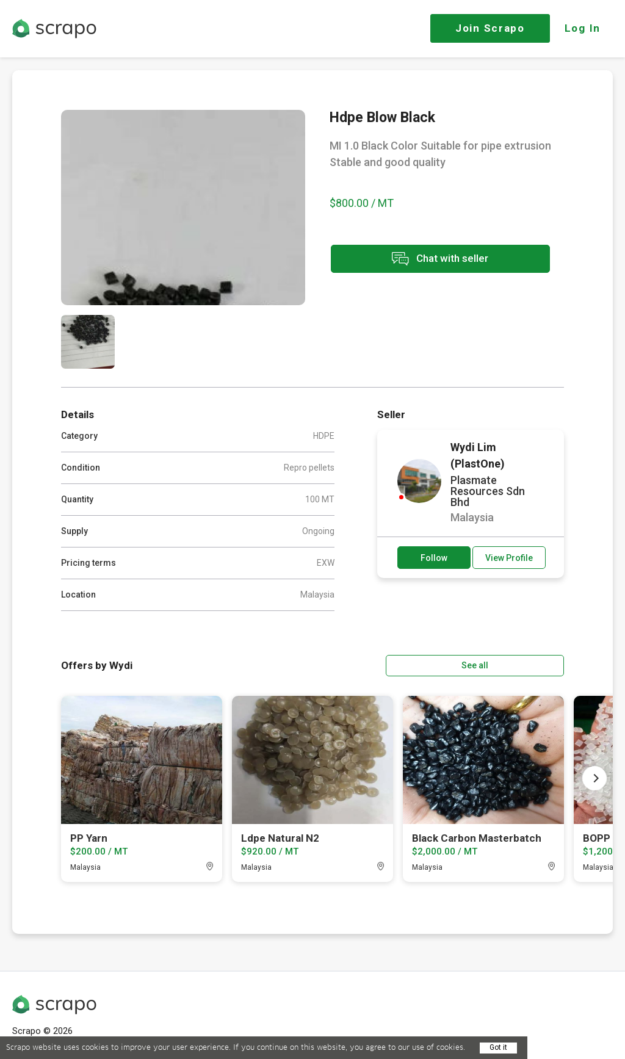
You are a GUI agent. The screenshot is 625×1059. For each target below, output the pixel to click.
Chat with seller (438, 260)
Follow (434, 558)
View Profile (509, 558)
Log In (583, 28)
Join (490, 28)
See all (529, 665)
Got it (498, 1047)
